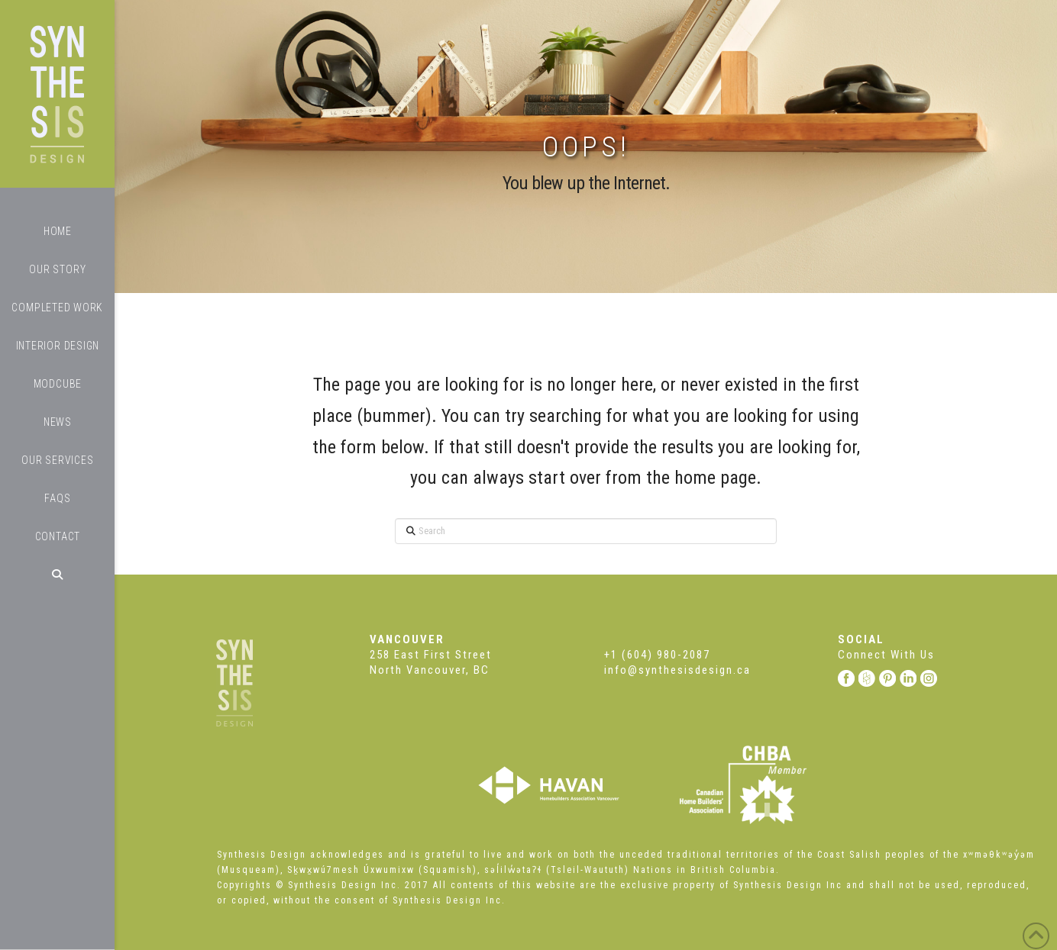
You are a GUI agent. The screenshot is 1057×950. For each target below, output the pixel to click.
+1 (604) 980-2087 (657, 655)
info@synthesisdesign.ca (677, 670)
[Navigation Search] (57, 575)
